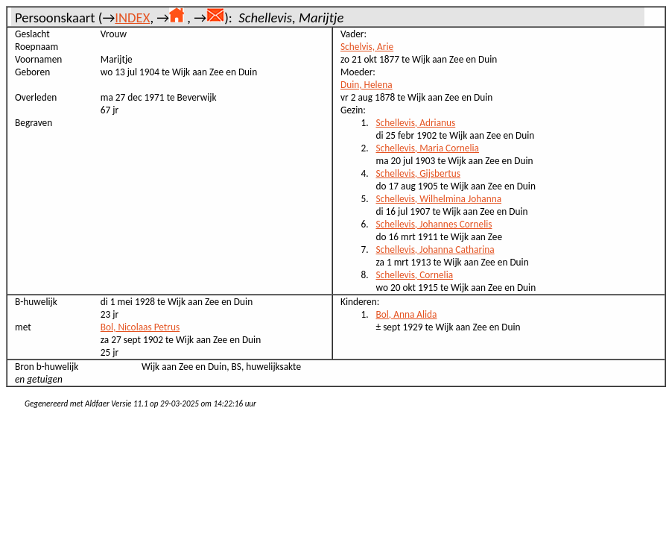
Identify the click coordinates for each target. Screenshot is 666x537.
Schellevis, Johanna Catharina (435, 249)
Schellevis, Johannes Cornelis (434, 224)
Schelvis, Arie (366, 46)
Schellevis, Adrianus (416, 122)
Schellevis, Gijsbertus (418, 173)
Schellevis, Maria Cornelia (428, 148)
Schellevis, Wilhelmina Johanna (439, 198)
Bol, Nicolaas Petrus (140, 327)
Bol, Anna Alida (406, 314)
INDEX (132, 17)
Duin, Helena (366, 84)
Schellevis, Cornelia (415, 274)
